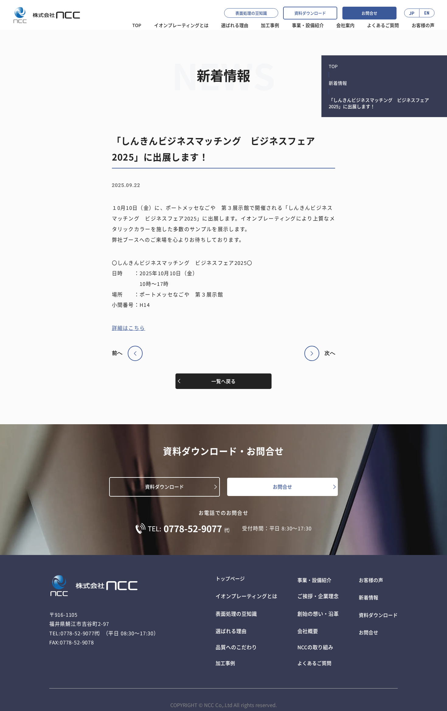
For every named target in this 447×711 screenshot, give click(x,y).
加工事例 (270, 25)
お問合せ (369, 13)
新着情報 (338, 83)
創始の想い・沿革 (315, 610)
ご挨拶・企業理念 (315, 595)
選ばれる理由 (228, 625)
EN (426, 13)
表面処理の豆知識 (251, 13)
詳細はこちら (128, 327)
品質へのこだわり (234, 639)
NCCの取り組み (313, 639)
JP (411, 13)
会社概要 (305, 625)
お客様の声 (423, 25)
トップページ (228, 580)
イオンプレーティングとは (181, 25)
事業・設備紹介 (308, 25)
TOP (136, 25)
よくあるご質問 (383, 25)
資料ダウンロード (310, 13)
